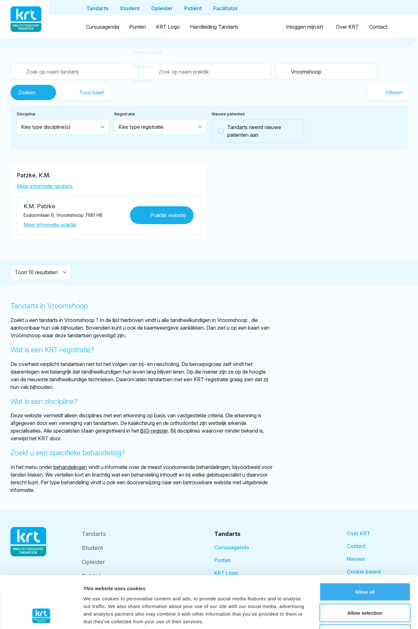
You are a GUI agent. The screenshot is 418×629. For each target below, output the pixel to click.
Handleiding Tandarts (214, 27)
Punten (137, 27)
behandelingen (70, 467)
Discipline (26, 114)
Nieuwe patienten (228, 114)
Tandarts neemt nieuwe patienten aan (246, 131)
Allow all (365, 545)
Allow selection (365, 566)
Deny (365, 587)
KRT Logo (168, 27)
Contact (378, 27)
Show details (334, 616)
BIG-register (154, 431)
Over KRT (347, 27)
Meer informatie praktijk (50, 225)
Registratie (124, 114)
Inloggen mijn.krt (304, 27)
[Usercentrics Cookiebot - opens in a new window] (41, 616)
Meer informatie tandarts (45, 186)
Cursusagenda (102, 27)
